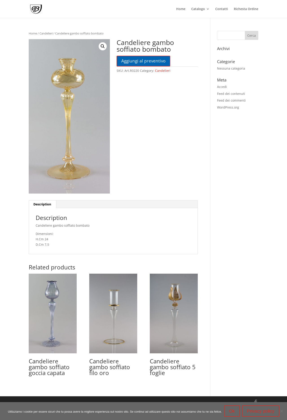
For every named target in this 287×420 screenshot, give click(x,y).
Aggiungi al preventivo (143, 61)
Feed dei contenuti (231, 94)
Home (180, 9)
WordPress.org (228, 107)
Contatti (221, 9)
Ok (232, 411)
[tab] (42, 204)
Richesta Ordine (246, 9)
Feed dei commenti (231, 100)
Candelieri (46, 33)
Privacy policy (260, 411)
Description (42, 204)
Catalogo (198, 9)
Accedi (222, 87)
